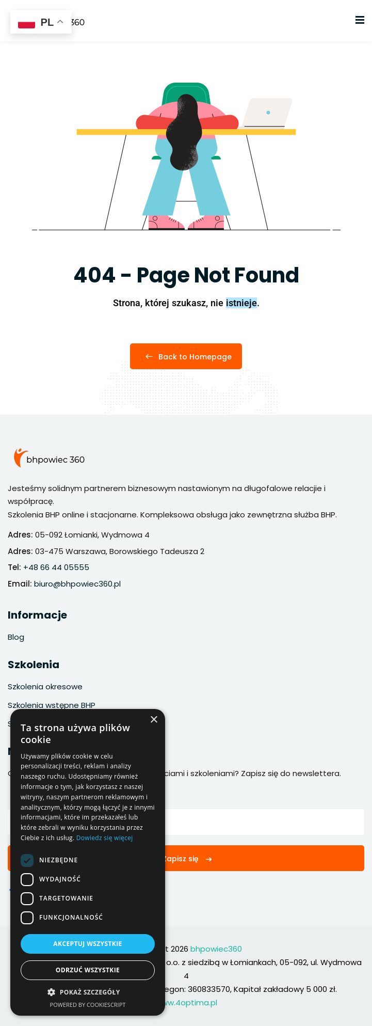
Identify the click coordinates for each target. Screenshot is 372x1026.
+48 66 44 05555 (56, 567)
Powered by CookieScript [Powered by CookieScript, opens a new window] (88, 1004)
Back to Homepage (186, 357)
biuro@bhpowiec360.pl (77, 583)
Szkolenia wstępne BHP (51, 705)
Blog (16, 637)
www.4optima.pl (186, 1002)
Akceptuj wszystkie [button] (87, 943)
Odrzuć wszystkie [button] (88, 970)
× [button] (153, 720)
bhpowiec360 (216, 948)
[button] (88, 992)
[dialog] (87, 862)
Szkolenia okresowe (45, 686)
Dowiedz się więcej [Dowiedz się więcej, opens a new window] (104, 837)
